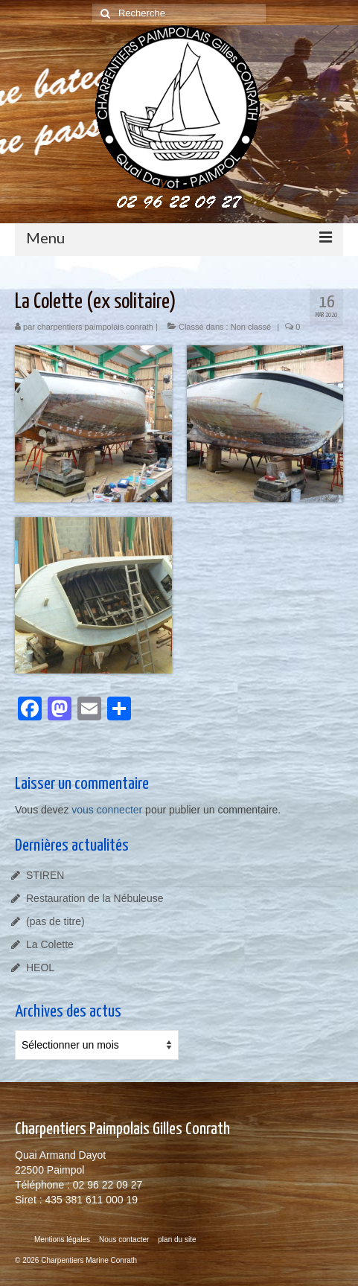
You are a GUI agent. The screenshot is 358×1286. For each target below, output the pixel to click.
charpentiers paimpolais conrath (95, 326)
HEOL (40, 967)
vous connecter (106, 810)
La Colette (50, 944)
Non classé (251, 326)
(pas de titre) (55, 921)
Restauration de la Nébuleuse (94, 898)
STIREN (45, 875)
